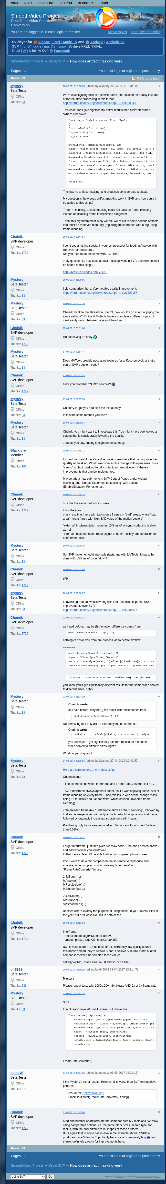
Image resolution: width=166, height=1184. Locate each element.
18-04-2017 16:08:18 (74, 545)
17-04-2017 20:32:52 (74, 375)
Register (85, 3)
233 (24, 985)
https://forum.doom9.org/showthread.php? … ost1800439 (100, 103)
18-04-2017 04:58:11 (74, 450)
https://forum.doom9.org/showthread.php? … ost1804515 (100, 610)
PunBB (119, 1176)
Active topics (117, 32)
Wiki (14, 3)
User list (46, 3)
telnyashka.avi (93, 1093)
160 (24, 466)
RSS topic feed (148, 79)
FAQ (24, 51)
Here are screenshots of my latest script (88, 769)
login (117, 71)
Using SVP (56, 61)
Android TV (115, 42)
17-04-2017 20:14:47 (74, 351)
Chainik (16, 237)
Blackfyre (18, 450)
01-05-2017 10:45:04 (74, 1112)
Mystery (16, 86)
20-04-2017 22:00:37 (74, 593)
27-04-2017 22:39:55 (74, 760)
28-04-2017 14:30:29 (74, 969)
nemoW (16, 1073)
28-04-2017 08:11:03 (74, 922)
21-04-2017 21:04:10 (74, 696)
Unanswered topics (145, 32)
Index (28, 3)
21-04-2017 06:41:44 (74, 617)
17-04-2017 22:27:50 (74, 399)
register (131, 71)
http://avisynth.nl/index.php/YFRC (84, 272)
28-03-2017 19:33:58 (74, 86)
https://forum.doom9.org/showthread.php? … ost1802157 (100, 292)
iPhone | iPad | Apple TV (57, 42)
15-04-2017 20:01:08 (74, 328)
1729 (25, 252)
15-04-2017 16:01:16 (74, 303)
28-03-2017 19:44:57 (74, 236)
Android (97, 42)
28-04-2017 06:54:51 (74, 837)
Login (103, 3)
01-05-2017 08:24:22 (74, 1073)
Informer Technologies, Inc (148, 1176)
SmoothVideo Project (35, 16)
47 (23, 1089)
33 (23, 102)
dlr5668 (16, 969)
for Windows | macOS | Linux (39, 46)
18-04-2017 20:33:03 (74, 569)
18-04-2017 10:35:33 (74, 494)
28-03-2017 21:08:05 (74, 279)
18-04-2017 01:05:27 (74, 422)
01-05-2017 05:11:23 (74, 993)
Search (66, 3)
